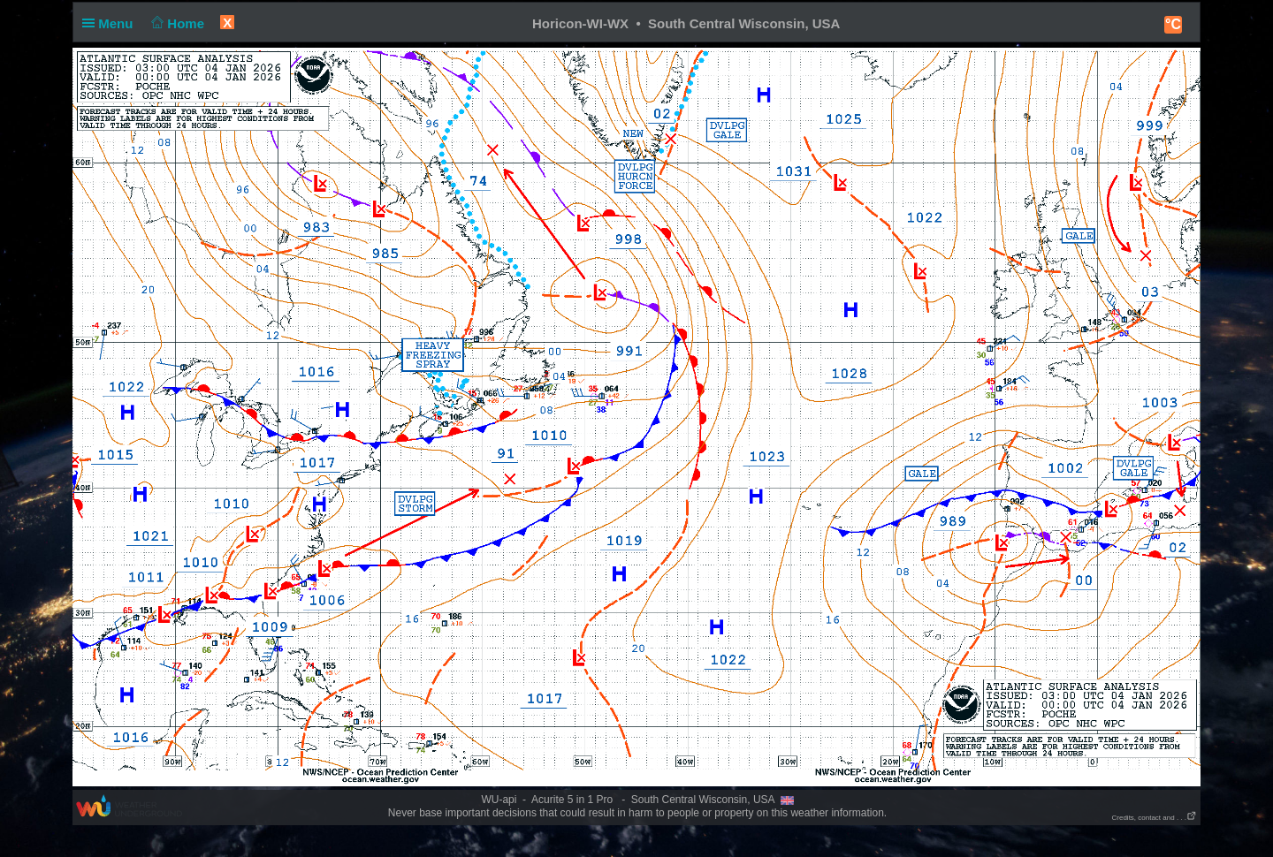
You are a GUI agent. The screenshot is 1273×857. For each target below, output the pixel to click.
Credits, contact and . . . (1154, 818)
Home (176, 23)
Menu (111, 23)
